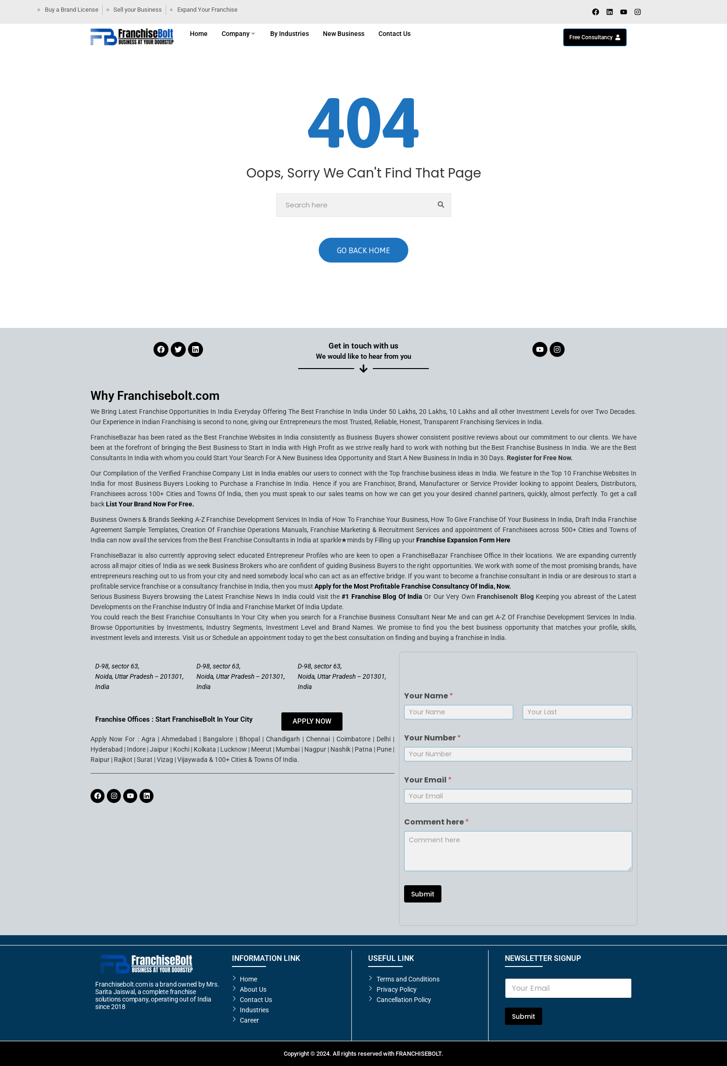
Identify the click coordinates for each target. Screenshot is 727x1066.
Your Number (432, 737)
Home (199, 33)
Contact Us (394, 33)
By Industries (289, 33)
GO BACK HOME (363, 250)
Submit (422, 894)
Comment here (436, 821)
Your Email (428, 779)
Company (239, 33)
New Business (343, 33)
